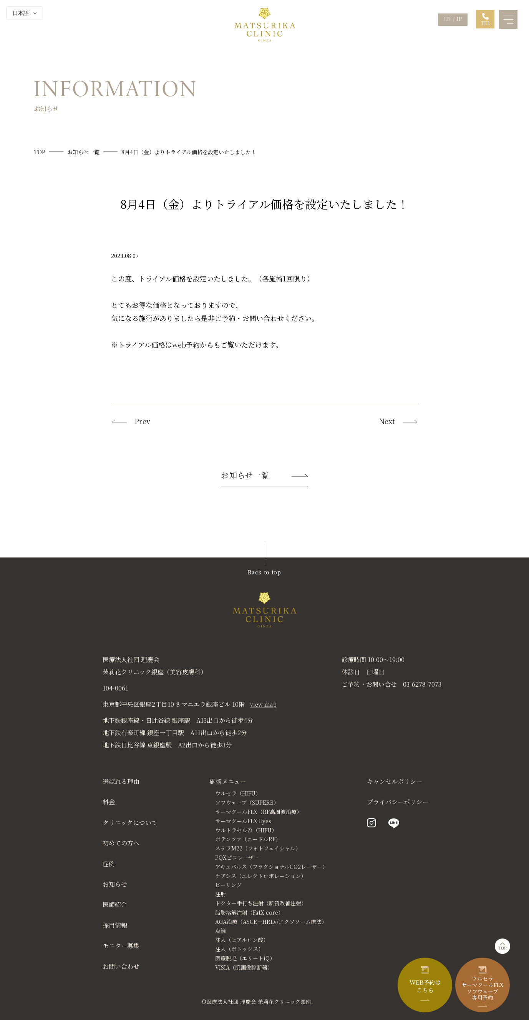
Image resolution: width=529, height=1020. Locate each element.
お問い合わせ (121, 966)
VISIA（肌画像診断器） (244, 967)
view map (263, 704)
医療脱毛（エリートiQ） (245, 958)
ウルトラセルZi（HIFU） (246, 830)
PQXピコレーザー (237, 857)
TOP (39, 152)
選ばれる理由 (121, 781)
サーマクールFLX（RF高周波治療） (258, 811)
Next (398, 421)
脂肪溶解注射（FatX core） (249, 912)
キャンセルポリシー (394, 781)
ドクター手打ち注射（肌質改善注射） (261, 903)
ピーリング (228, 885)
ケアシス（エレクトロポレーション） (260, 876)
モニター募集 (121, 945)
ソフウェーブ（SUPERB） (247, 802)
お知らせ (115, 884)
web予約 (186, 344)
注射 (220, 894)
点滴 (220, 930)
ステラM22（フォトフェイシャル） (258, 848)
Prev (130, 421)
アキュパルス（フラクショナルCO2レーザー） (271, 866)
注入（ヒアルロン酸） (242, 939)
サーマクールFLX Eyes (243, 821)
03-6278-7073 (422, 684)
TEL (485, 23)
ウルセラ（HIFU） (238, 793)
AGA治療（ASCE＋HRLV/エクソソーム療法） (271, 921)
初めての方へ (121, 843)
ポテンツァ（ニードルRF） (248, 839)
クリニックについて (130, 822)
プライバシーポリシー (397, 802)
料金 (109, 802)
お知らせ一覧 (83, 152)
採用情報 (115, 925)
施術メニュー (227, 781)
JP (459, 18)
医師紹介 (115, 904)
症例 (109, 863)
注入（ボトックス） (239, 949)
